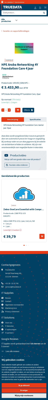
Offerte (28, 110)
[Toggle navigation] (9, 20)
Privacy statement (12, 311)
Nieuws (8, 298)
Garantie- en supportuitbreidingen (16, 31)
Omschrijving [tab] (12, 119)
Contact (8, 301)
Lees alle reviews (10, 351)
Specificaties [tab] (35, 119)
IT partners (9, 333)
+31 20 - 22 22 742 (11, 283)
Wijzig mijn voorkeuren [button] (24, 395)
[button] (35, 8)
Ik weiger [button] (24, 390)
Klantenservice (11, 308)
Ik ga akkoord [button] (24, 385)
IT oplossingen (10, 329)
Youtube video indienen (18, 165)
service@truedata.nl (13, 287)
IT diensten (9, 326)
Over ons (8, 323)
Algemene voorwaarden (14, 305)
